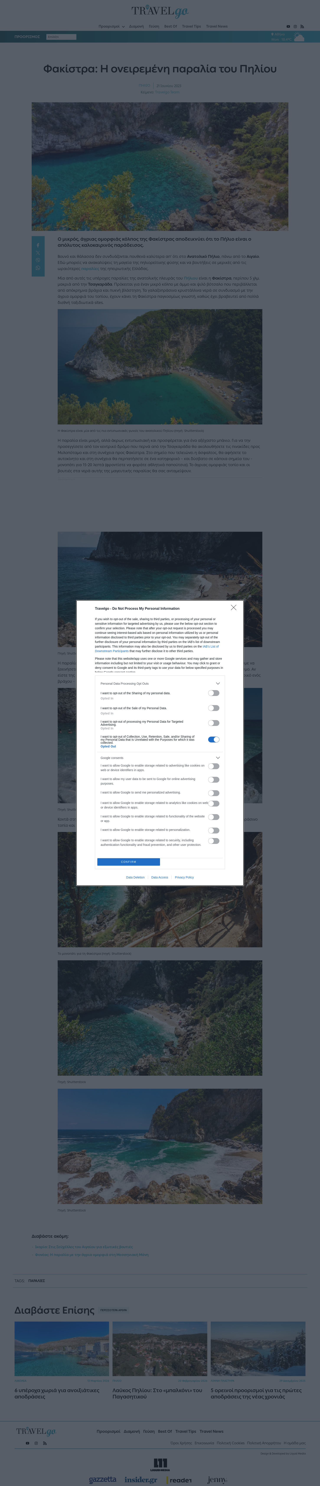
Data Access (159, 877)
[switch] (213, 693)
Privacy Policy (184, 877)
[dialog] (160, 743)
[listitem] (160, 683)
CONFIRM (129, 862)
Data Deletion (135, 877)
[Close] (235, 609)
